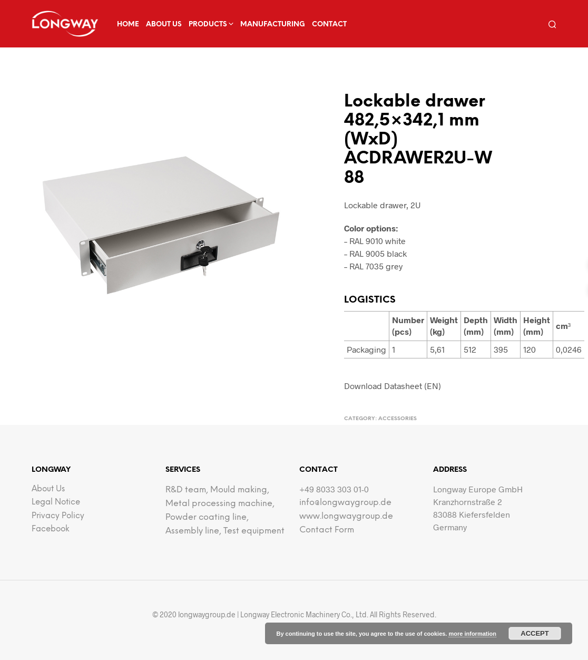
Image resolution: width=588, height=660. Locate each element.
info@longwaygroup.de (345, 502)
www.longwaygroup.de (346, 516)
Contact (329, 24)
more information (472, 633)
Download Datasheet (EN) (392, 386)
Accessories (397, 419)
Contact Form (326, 530)
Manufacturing (272, 24)
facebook (51, 529)
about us (164, 24)
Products (208, 24)
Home (128, 24)
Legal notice (56, 502)
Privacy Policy (58, 516)
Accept (534, 633)
